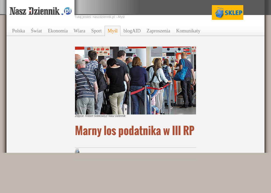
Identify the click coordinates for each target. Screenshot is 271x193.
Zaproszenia (158, 31)
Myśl (112, 31)
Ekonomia (58, 31)
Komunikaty (188, 31)
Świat (36, 31)
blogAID (132, 31)
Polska (18, 31)
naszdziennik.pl (104, 17)
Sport (96, 31)
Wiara (79, 31)
